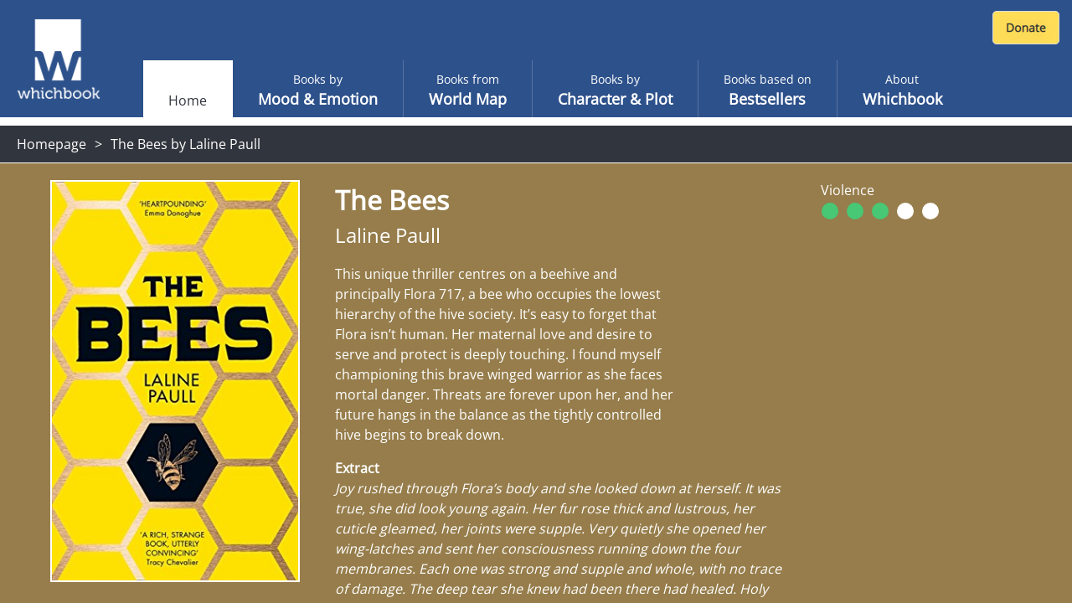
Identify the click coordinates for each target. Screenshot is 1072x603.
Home (187, 100)
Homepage (51, 144)
